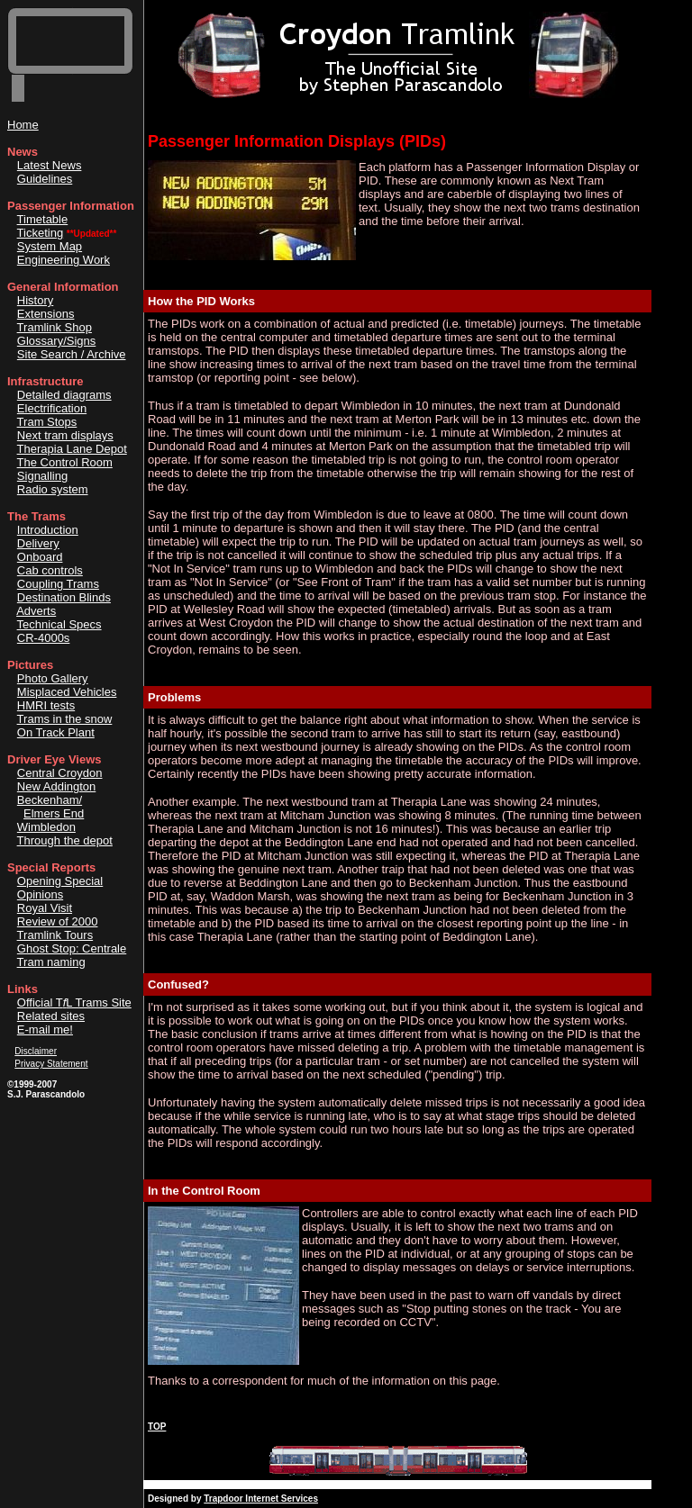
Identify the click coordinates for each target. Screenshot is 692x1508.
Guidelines (44, 178)
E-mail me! (45, 1029)
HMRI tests (46, 705)
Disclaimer (35, 1051)
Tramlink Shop (54, 327)
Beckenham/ (49, 800)
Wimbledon (46, 827)
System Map (49, 246)
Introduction (47, 530)
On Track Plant (56, 732)
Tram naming (51, 962)
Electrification (51, 408)
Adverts (36, 611)
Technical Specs (59, 624)
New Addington (56, 786)
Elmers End (53, 813)
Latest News (49, 165)
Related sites (51, 1016)
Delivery (38, 543)
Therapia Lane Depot (72, 449)
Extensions (46, 314)
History (35, 300)
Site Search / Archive (71, 354)
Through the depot (65, 840)
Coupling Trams (58, 584)
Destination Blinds (64, 597)
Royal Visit (44, 908)
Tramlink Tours (55, 935)
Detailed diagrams (64, 395)
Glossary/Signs (56, 341)
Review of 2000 (57, 921)
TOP (157, 1426)
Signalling (42, 476)
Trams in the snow (65, 719)
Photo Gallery (52, 678)
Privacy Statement (50, 1064)
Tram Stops (47, 422)
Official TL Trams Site (74, 1002)
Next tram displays (65, 435)
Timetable (42, 219)
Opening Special (60, 881)
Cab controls (50, 570)
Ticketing (40, 232)
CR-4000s (43, 638)
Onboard (40, 557)
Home (23, 124)
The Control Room (65, 462)
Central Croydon (60, 773)
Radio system (52, 489)
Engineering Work (63, 259)
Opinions (40, 894)
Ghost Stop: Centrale (71, 948)
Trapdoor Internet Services (261, 1498)
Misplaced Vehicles (67, 692)
